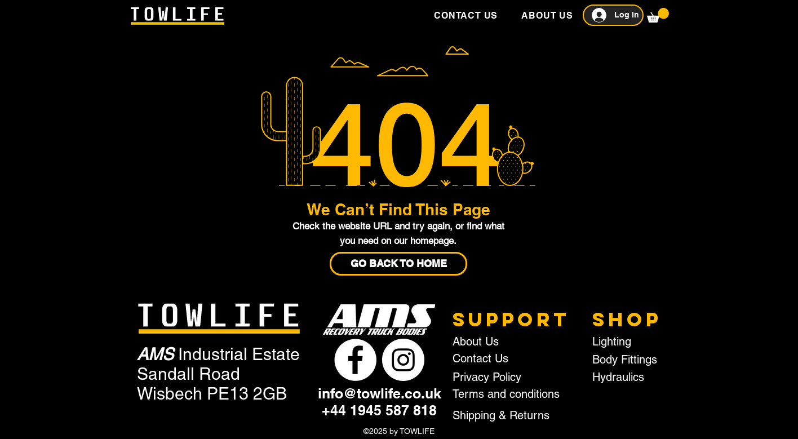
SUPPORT (511, 319)
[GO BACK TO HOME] (398, 264)
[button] (658, 15)
